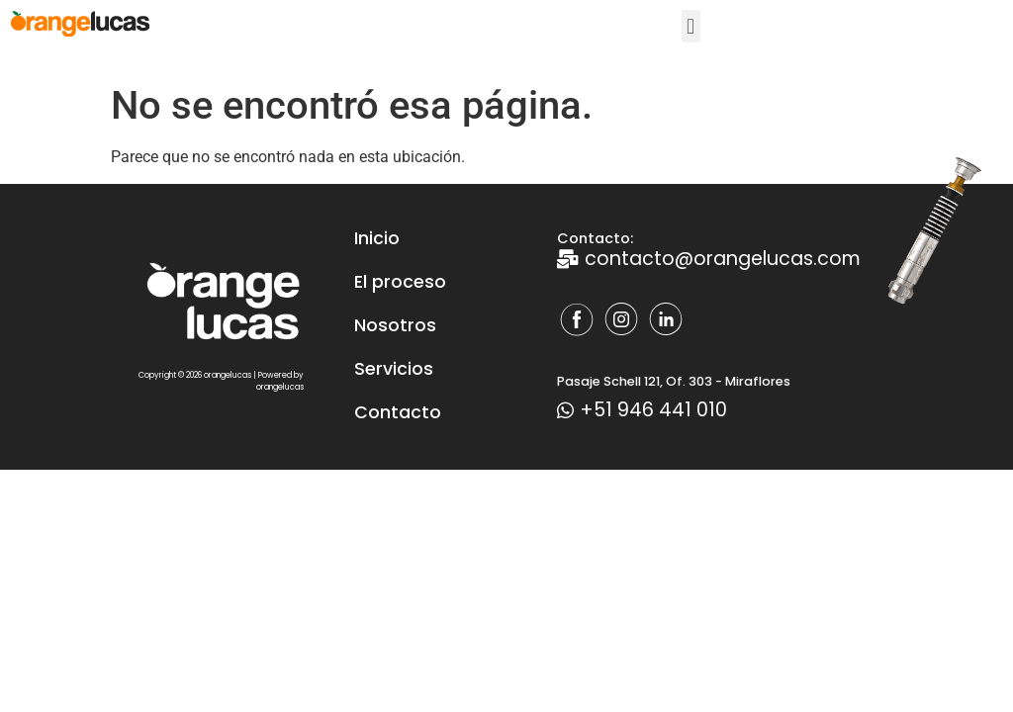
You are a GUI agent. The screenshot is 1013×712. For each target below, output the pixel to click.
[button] (691, 26)
